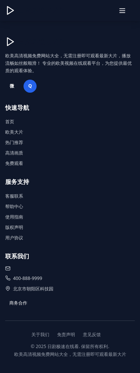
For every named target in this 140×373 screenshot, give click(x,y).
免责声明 (66, 334)
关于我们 (40, 334)
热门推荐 (14, 142)
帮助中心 (14, 206)
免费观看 (14, 163)
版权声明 (14, 227)
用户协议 (14, 238)
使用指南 (14, 217)
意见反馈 (92, 334)
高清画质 (14, 153)
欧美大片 (14, 132)
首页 (9, 121)
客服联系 (14, 196)
